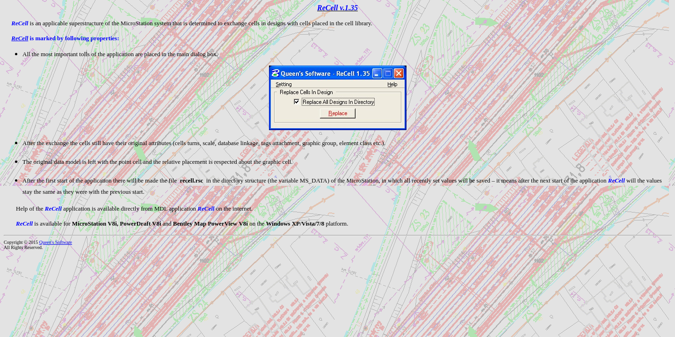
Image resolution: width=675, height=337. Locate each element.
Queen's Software (55, 242)
